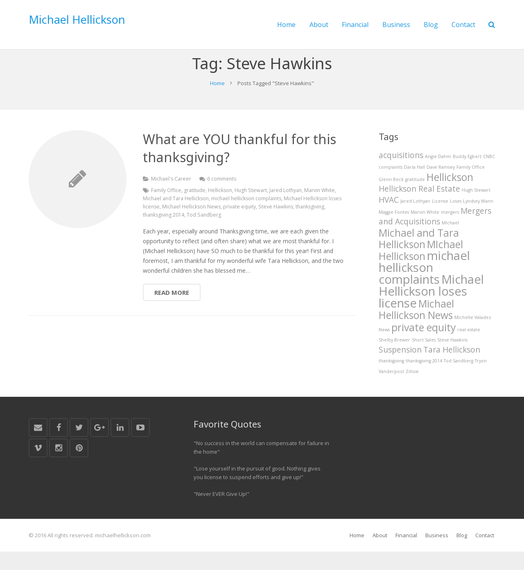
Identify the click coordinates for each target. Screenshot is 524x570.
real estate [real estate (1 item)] (468, 348)
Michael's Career (171, 195)
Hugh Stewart (252, 207)
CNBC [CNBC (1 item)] (489, 174)
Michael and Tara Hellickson (176, 215)
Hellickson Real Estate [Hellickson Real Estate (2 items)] (419, 206)
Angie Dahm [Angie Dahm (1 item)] (438, 174)
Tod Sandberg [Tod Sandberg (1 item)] (458, 379)
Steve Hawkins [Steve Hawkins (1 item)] (452, 359)
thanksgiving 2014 (164, 231)
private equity (256, 223)
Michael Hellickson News (208, 223)
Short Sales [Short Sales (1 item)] (424, 359)
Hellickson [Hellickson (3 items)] (450, 194)
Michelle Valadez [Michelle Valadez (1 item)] (472, 336)
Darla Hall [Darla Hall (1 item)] (414, 184)
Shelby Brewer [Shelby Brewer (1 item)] (394, 359)
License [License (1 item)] (440, 218)
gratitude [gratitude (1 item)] (415, 196)
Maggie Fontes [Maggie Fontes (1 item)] (394, 229)
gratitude (195, 207)
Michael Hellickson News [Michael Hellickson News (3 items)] (416, 328)
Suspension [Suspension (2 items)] (400, 368)
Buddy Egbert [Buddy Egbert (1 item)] (467, 174)
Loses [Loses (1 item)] (455, 218)
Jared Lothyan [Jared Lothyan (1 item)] (415, 218)
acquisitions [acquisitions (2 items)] (401, 172)
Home (217, 100)
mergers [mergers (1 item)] (450, 229)
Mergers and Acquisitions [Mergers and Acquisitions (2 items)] (435, 233)
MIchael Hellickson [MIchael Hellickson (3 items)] (421, 267)
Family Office (166, 207)
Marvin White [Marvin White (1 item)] (425, 229)
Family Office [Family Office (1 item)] (470, 184)
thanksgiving (329, 223)
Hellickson (221, 207)
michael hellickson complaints (249, 215)
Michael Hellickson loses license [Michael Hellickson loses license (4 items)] (431, 310)
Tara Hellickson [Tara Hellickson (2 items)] (451, 368)
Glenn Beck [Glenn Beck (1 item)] (391, 196)
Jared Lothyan (288, 207)
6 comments (223, 195)
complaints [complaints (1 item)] (390, 184)
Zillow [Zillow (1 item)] (412, 390)
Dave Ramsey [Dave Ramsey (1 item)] (441, 184)
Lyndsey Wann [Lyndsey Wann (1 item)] (478, 218)
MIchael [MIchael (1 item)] (450, 240)
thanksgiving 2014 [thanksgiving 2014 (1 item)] (424, 379)
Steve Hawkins (294, 223)
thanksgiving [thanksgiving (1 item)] (391, 379)
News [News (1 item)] (384, 348)
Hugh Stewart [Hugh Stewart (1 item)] (476, 207)
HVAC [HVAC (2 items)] (389, 217)
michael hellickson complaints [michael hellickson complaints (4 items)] (424, 285)
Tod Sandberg (205, 231)
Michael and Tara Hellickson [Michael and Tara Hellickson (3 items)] (419, 255)
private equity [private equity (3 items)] (423, 346)
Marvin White (323, 207)
